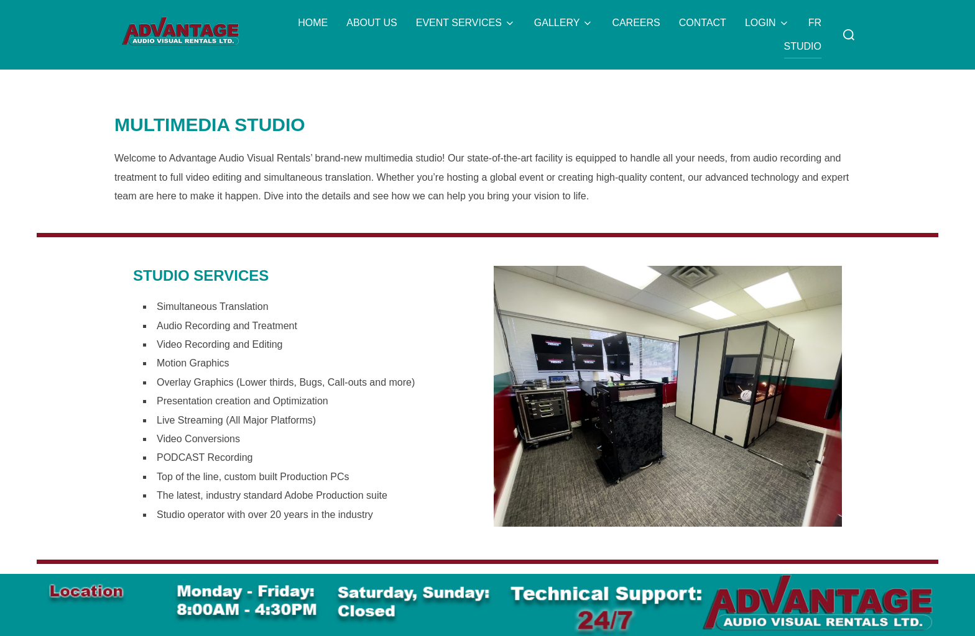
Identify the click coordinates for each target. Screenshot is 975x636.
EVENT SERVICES (465, 23)
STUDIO (802, 46)
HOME (313, 22)
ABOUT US (371, 22)
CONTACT (702, 22)
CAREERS (636, 22)
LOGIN (767, 23)
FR (814, 22)
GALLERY (564, 23)
